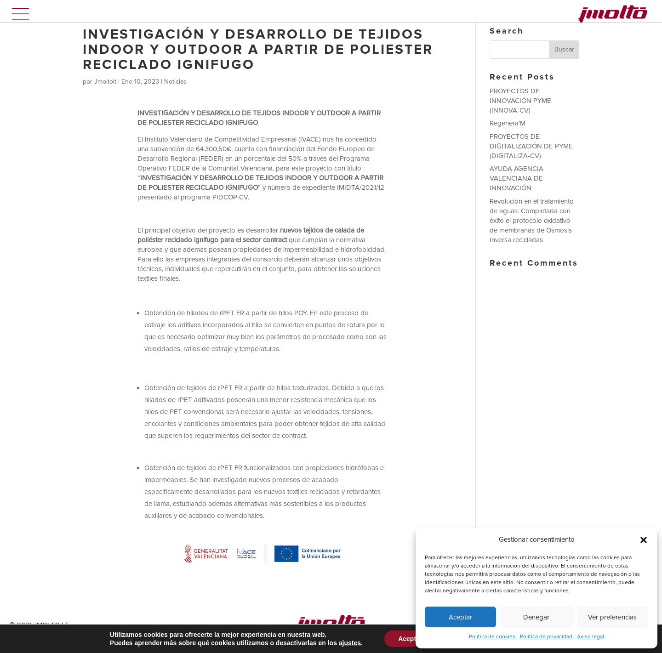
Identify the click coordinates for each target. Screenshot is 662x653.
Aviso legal (590, 636)
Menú (20, 14)
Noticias (175, 81)
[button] (643, 540)
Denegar (536, 617)
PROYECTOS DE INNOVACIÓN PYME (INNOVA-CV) (520, 100)
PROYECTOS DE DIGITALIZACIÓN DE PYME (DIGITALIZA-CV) (531, 146)
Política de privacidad (546, 636)
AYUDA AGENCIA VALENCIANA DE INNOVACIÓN (516, 178)
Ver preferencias (612, 617)
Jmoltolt (105, 81)
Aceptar (460, 617)
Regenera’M (507, 123)
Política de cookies (492, 636)
